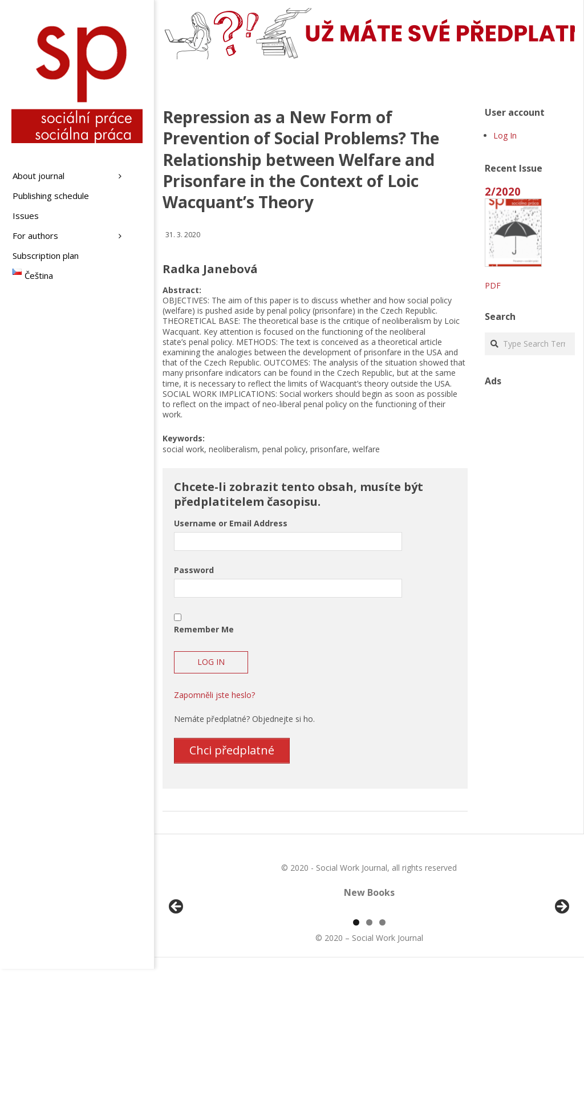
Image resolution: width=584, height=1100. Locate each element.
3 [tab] (382, 1053)
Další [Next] (561, 972)
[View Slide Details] (208, 975)
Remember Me (204, 629)
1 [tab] (356, 1053)
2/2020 (503, 191)
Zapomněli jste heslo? (214, 694)
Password (194, 570)
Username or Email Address (230, 523)
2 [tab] (369, 1053)
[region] (369, 975)
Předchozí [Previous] (176, 972)
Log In (505, 135)
